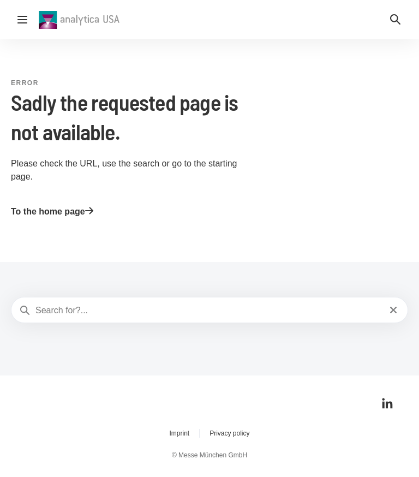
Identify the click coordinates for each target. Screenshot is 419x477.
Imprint (179, 433)
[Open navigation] (22, 19)
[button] (395, 19)
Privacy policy (229, 433)
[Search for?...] (208, 310)
